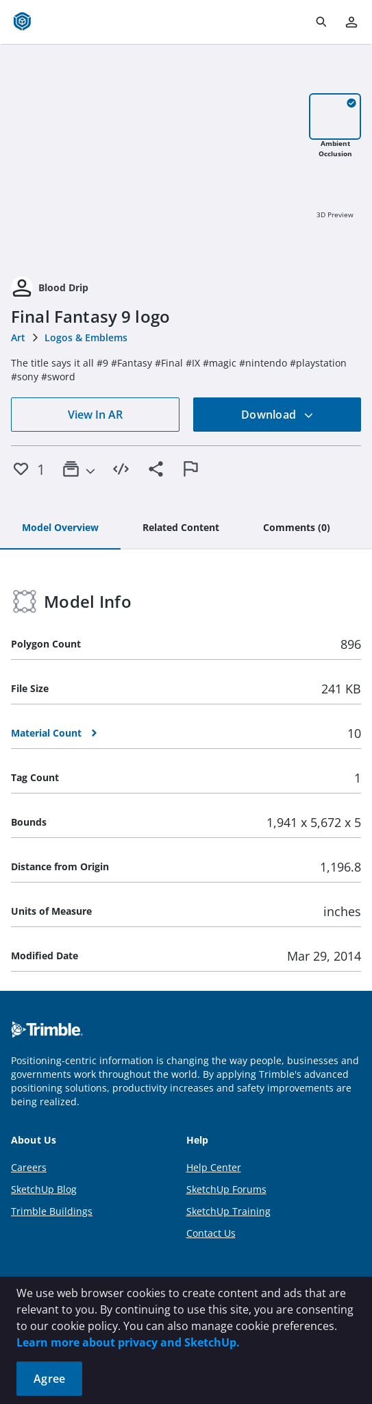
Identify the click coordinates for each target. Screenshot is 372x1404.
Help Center (213, 1167)
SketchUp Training (228, 1211)
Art (18, 337)
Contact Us (211, 1233)
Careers (29, 1167)
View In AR (95, 414)
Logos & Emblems (86, 337)
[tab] (60, 528)
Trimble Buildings (51, 1211)
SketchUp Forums (226, 1189)
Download (277, 414)
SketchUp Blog (44, 1189)
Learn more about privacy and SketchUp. (128, 1342)
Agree (49, 1378)
